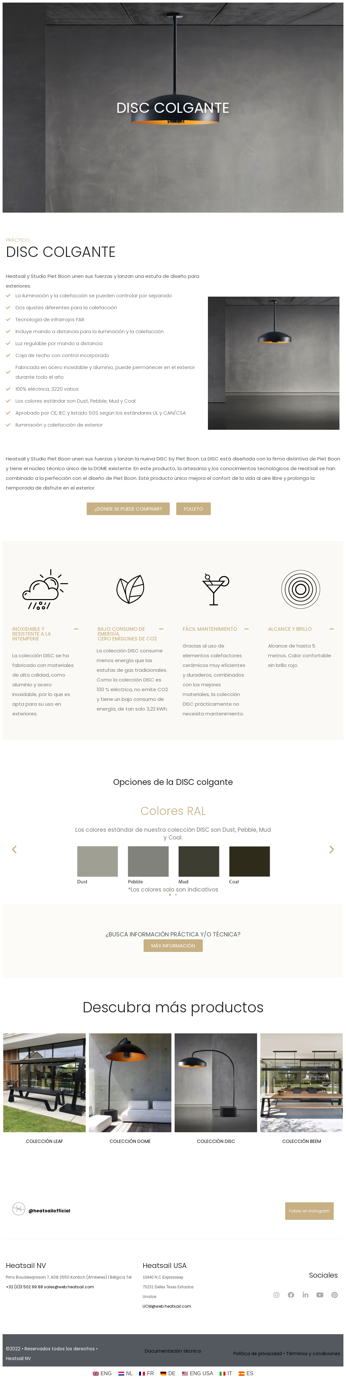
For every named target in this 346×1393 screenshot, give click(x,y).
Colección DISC (216, 1141)
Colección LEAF (44, 1141)
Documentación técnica (173, 1351)
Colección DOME (130, 1141)
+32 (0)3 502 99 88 (24, 1287)
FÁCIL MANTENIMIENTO (210, 629)
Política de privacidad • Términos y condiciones (286, 1353)
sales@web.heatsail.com (69, 1287)
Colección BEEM (301, 1141)
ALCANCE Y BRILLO (290, 629)
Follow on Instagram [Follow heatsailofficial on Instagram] (309, 1211)
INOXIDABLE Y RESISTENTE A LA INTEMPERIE (31, 634)
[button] (45, 634)
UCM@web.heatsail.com (167, 1306)
